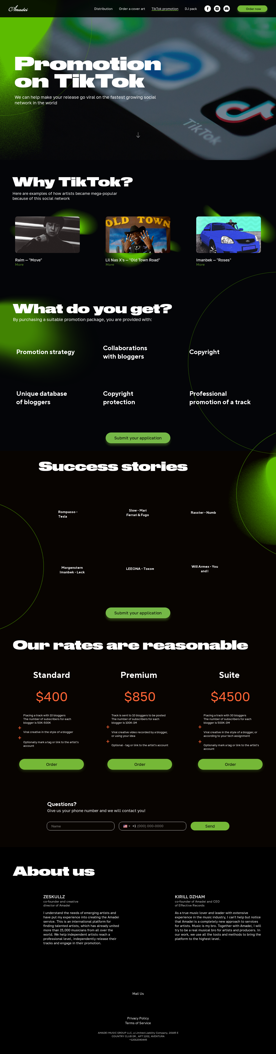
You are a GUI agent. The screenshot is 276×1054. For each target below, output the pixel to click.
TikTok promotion (165, 9)
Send (210, 826)
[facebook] (207, 8)
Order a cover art (132, 9)
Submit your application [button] (138, 437)
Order (51, 764)
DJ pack (191, 9)
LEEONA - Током (140, 569)
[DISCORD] (226, 8)
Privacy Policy (138, 1018)
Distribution (103, 9)
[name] (80, 826)
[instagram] (217, 8)
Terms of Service (138, 1023)
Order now (253, 9)
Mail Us (138, 993)
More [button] (19, 264)
